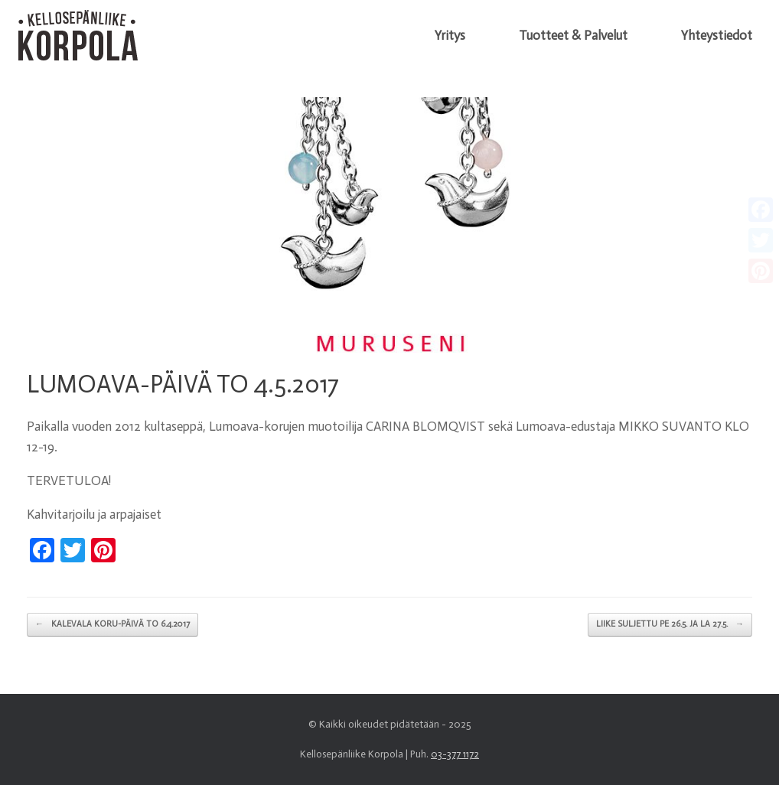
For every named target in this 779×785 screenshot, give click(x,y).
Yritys (450, 35)
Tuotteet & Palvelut (573, 35)
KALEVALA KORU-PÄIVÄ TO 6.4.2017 (112, 624)
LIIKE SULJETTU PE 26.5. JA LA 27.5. (670, 624)
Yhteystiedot (716, 35)
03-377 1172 (455, 754)
